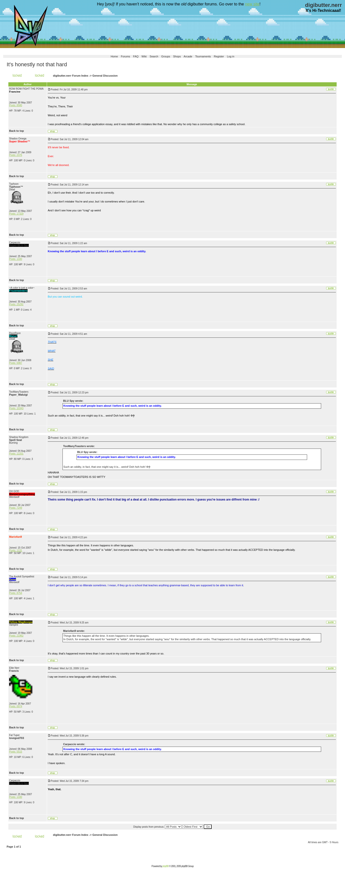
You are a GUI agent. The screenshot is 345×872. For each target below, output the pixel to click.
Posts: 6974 (15, 706)
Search (154, 56)
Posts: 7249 (15, 507)
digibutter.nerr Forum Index (70, 75)
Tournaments (203, 56)
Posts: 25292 (16, 304)
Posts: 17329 (16, 213)
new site (252, 4)
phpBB (165, 866)
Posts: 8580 (15, 105)
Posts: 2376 (15, 155)
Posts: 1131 (15, 550)
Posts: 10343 (16, 408)
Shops (177, 56)
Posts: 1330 (15, 259)
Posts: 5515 (15, 751)
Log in (230, 56)
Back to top (16, 130)
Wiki (144, 56)
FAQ (136, 56)
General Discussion (105, 75)
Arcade (188, 56)
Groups (165, 56)
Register (219, 56)
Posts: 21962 (16, 635)
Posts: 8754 (15, 593)
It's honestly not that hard (37, 64)
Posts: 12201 (16, 453)
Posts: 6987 (15, 363)
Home (114, 56)
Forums (125, 56)
